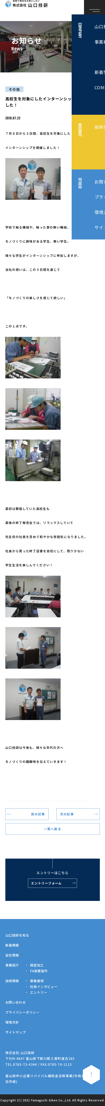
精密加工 (37, 965)
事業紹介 (12, 965)
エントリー (38, 992)
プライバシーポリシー (22, 1012)
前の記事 (38, 814)
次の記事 (67, 814)
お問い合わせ (15, 1002)
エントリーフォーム (46, 883)
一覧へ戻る (52, 829)
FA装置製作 (39, 970)
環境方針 (12, 1022)
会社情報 (12, 955)
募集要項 (37, 980)
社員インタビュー (43, 986)
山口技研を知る (17, 935)
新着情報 (12, 945)
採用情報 (12, 980)
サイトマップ (15, 1032)
